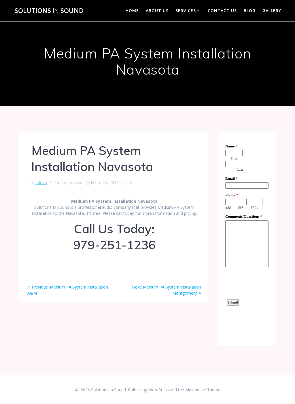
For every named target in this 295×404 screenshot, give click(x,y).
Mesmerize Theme (202, 389)
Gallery (271, 10)
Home (132, 10)
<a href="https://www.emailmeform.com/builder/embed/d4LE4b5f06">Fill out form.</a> (246, 237)
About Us (157, 10)
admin (41, 182)
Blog (250, 10)
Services (185, 10)
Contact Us (222, 10)
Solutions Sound (49, 10)
